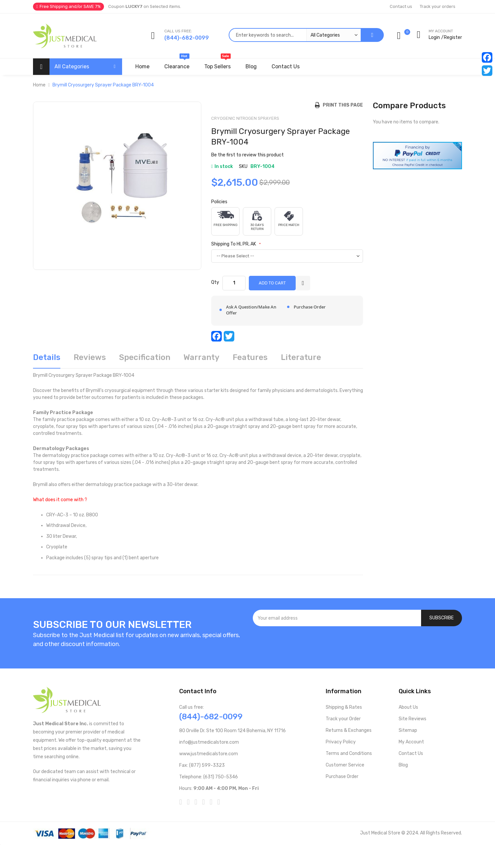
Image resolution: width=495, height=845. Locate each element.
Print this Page (341, 105)
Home (39, 85)
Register (453, 37)
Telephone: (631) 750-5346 (208, 777)
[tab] (46, 359)
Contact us (401, 6)
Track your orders (437, 6)
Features (250, 357)
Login (434, 37)
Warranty (201, 357)
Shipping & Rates (344, 707)
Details (46, 357)
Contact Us (411, 753)
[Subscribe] (441, 618)
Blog (403, 765)
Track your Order (343, 719)
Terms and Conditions (349, 753)
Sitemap (408, 730)
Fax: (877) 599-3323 (202, 765)
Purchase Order (342, 776)
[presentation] (357, 644)
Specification (144, 357)
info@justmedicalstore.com (209, 742)
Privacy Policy (341, 742)
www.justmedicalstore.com (208, 754)
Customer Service (345, 765)
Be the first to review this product (247, 155)
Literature (301, 357)
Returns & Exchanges (349, 730)
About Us (408, 707)
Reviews (90, 357)
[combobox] (295, 35)
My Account (411, 742)
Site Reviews (412, 719)
